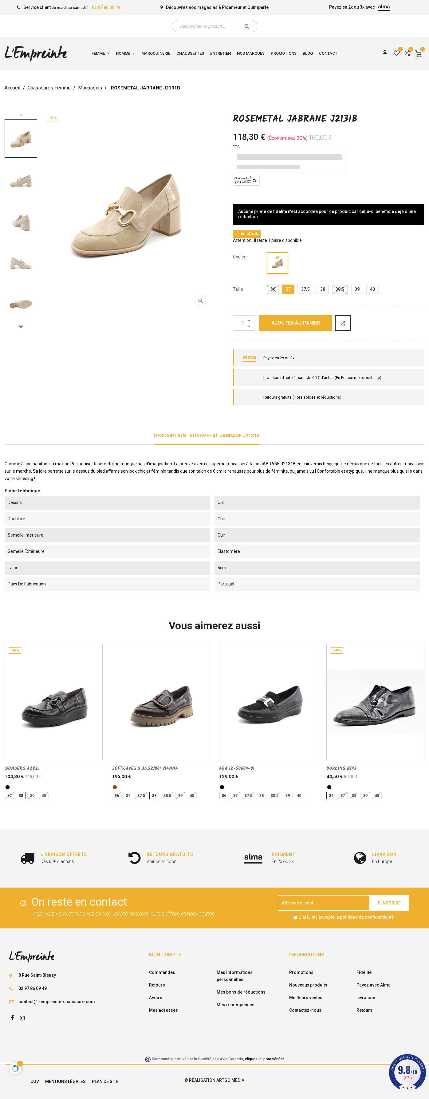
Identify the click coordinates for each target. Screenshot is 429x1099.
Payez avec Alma (373, 985)
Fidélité (364, 972)
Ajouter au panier (295, 323)
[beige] (278, 264)
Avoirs (155, 997)
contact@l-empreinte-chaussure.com (56, 1001)
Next (21, 326)
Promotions (301, 972)
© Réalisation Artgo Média (214, 1080)
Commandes (162, 972)
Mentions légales (65, 1081)
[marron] (114, 787)
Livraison (365, 997)
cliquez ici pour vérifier (264, 1059)
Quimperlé (258, 7)
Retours (157, 985)
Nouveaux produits (308, 985)
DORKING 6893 (341, 768)
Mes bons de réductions (241, 992)
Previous (21, 115)
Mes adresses (163, 1010)
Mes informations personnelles (235, 976)
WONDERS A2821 (22, 768)
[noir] (7, 787)
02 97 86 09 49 (106, 7)
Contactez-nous (305, 1010)
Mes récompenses (235, 1004)
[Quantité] (243, 323)
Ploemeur (232, 7)
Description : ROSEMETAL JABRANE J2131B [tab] (207, 436)
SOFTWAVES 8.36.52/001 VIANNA (145, 768)
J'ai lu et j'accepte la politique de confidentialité (346, 917)
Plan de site (105, 1081)
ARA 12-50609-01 (236, 768)
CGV (34, 1081)
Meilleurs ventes (305, 997)
